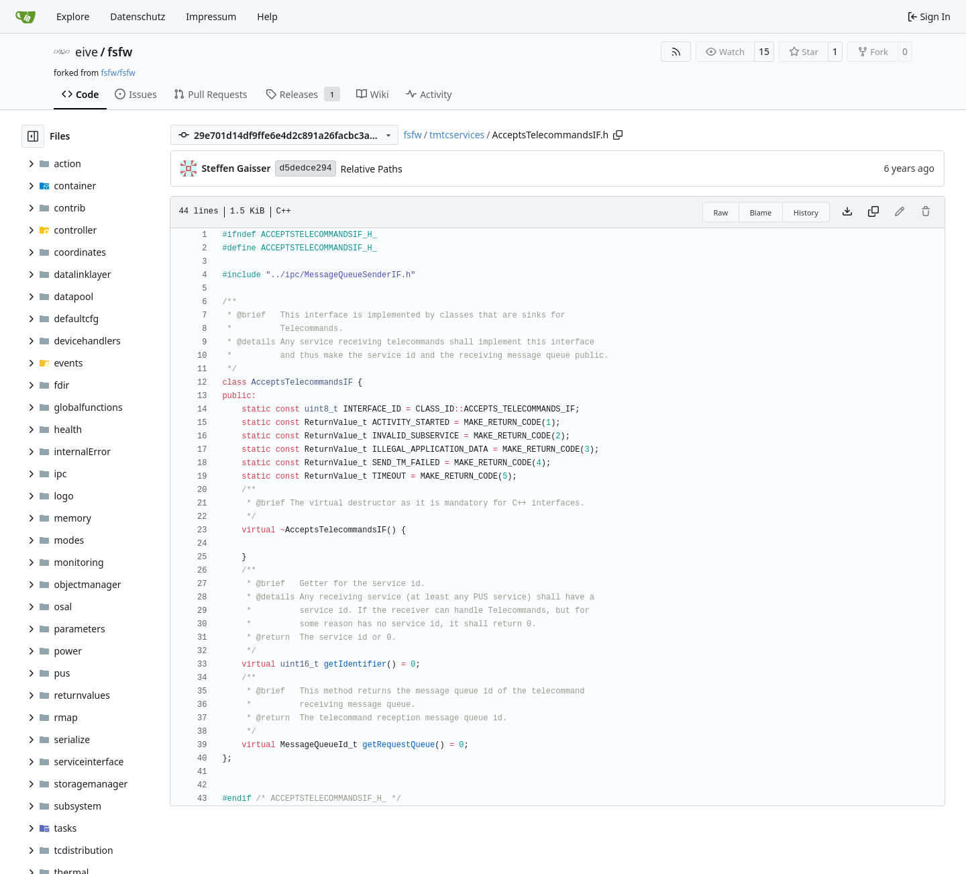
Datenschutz (137, 16)
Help (267, 16)
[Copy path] (618, 135)
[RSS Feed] (676, 52)
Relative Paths (371, 168)
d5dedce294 (305, 168)
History (806, 212)
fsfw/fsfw (118, 73)
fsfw (119, 51)
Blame (761, 212)
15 (764, 51)
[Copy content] (873, 212)
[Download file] (847, 212)
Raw (721, 212)
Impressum (211, 16)
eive (86, 51)
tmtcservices (456, 134)
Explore (72, 16)
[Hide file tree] (32, 136)
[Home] (25, 17)
